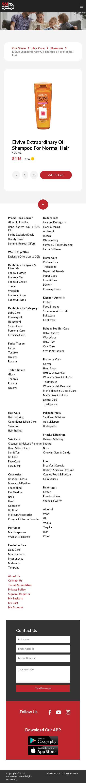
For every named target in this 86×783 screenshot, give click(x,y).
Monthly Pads (16, 554)
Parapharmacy (52, 412)
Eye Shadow (15, 492)
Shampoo (56, 48)
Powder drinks (51, 496)
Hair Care (38, 48)
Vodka (47, 522)
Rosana (12, 361)
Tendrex (13, 352)
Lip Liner (13, 510)
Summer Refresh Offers (21, 243)
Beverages (50, 487)
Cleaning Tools (52, 289)
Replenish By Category (22, 308)
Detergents (50, 218)
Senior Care (15, 326)
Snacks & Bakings (54, 434)
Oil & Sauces (50, 479)
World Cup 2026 (18, 252)
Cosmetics (15, 474)
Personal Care (16, 330)
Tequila (47, 527)
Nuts (46, 448)
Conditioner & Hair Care (22, 421)
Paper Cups (50, 275)
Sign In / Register (19, 594)
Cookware (49, 320)
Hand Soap (49, 368)
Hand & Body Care (19, 448)
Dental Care (50, 399)
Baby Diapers (51, 333)
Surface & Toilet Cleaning (57, 244)
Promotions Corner (20, 218)
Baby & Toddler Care (56, 328)
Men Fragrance (17, 532)
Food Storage (51, 306)
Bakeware (49, 315)
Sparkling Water (52, 500)
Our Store (19, 48)
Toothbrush (50, 381)
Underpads (49, 426)
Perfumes (14, 527)
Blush (11, 501)
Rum (45, 531)
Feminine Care (16, 335)
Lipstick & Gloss (17, 479)
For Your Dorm (17, 295)
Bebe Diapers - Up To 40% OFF (24, 228)
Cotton (47, 363)
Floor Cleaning (51, 226)
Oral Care (49, 346)
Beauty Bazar (16, 239)
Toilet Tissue (16, 370)
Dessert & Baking (53, 439)
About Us (14, 576)
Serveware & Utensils (55, 311)
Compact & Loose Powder (23, 519)
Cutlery (47, 302)
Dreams (12, 357)
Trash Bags (49, 266)
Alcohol (48, 509)
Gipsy (11, 348)
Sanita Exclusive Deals (21, 234)
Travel (12, 286)
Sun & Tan (14, 452)
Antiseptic (49, 231)
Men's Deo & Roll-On (55, 395)
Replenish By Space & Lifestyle (22, 266)
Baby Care (14, 312)
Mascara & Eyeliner (19, 483)
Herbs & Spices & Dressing (58, 470)
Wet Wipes (49, 337)
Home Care (50, 257)
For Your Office (17, 272)
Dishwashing (50, 240)
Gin (45, 518)
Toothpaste (50, 404)
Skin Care (14, 439)
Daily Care (14, 549)
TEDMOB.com (70, 773)
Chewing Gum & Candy (56, 452)
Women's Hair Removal (57, 386)
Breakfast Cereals (53, 465)
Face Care (14, 461)
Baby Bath (49, 342)
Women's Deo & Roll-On (57, 377)
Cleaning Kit (15, 317)
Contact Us (15, 580)
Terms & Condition (20, 585)
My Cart (13, 603)
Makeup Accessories (20, 514)
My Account (15, 607)
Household (14, 321)
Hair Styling (14, 430)
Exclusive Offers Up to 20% (24, 256)
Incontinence (15, 558)
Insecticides (50, 280)
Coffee (47, 492)
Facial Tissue (16, 343)
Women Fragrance (19, 536)
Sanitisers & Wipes (54, 417)
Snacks (47, 443)
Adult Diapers (51, 421)
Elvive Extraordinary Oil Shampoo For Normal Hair (42, 53)
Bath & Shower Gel (54, 372)
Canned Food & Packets (57, 474)
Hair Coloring (16, 417)
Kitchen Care (50, 262)
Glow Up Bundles (18, 222)
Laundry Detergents (55, 222)
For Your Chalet (17, 281)
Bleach (47, 235)
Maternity (14, 563)
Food (46, 461)
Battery (47, 284)
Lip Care (13, 457)
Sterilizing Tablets (53, 350)
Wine (46, 513)
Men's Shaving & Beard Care (59, 390)
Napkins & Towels (53, 271)
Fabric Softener (52, 249)
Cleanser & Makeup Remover (25, 443)
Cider (46, 536)
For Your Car (15, 277)
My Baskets (15, 598)
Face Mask (14, 466)
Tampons (13, 567)
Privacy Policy (17, 589)
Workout (13, 290)
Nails (11, 496)
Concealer (14, 505)
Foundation (15, 487)
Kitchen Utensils (54, 297)
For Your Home (17, 299)
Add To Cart (56, 175)
